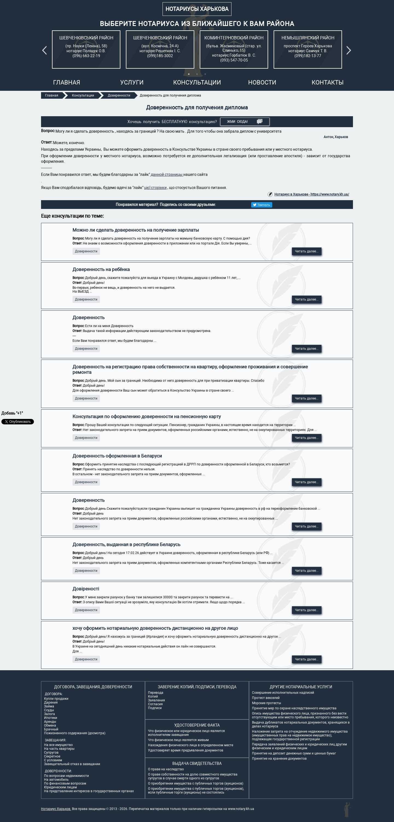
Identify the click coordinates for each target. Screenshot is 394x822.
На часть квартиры (59, 749)
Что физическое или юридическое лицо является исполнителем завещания (186, 733)
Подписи (155, 708)
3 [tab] (205, 74)
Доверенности (86, 251)
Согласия (155, 704)
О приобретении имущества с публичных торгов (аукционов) (195, 783)
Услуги (132, 82)
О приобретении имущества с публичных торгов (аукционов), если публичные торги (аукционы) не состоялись (196, 790)
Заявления (156, 700)
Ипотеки (50, 718)
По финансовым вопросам (65, 783)
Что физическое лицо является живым (178, 740)
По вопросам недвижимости (66, 776)
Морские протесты (266, 703)
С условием (53, 760)
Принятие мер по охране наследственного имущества (294, 708)
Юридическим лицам (60, 787)
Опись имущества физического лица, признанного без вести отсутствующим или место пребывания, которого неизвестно (300, 715)
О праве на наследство (166, 769)
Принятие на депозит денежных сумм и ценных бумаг (294, 753)
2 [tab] (197, 74)
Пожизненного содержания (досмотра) (74, 733)
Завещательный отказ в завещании (72, 764)
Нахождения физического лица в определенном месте (190, 745)
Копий (153, 696)
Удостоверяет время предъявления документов (185, 750)
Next (349, 50)
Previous (45, 50)
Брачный (51, 729)
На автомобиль (56, 780)
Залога (49, 714)
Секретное (52, 756)
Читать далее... (306, 251)
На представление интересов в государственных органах (89, 791)
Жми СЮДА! (244, 121)
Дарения (51, 702)
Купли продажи (56, 699)
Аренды (50, 722)
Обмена (50, 725)
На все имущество (58, 745)
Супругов (51, 752)
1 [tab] (189, 74)
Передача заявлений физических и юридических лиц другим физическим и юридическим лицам (299, 746)
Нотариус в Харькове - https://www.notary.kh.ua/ (311, 194)
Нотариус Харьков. (56, 809)
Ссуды (49, 710)
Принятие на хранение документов (279, 758)
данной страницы (166, 174)
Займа (49, 706)
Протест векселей (266, 698)
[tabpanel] (86, 49)
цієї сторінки (155, 187)
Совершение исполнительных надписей (283, 693)
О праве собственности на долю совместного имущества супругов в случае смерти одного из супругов (192, 776)
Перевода (155, 693)
